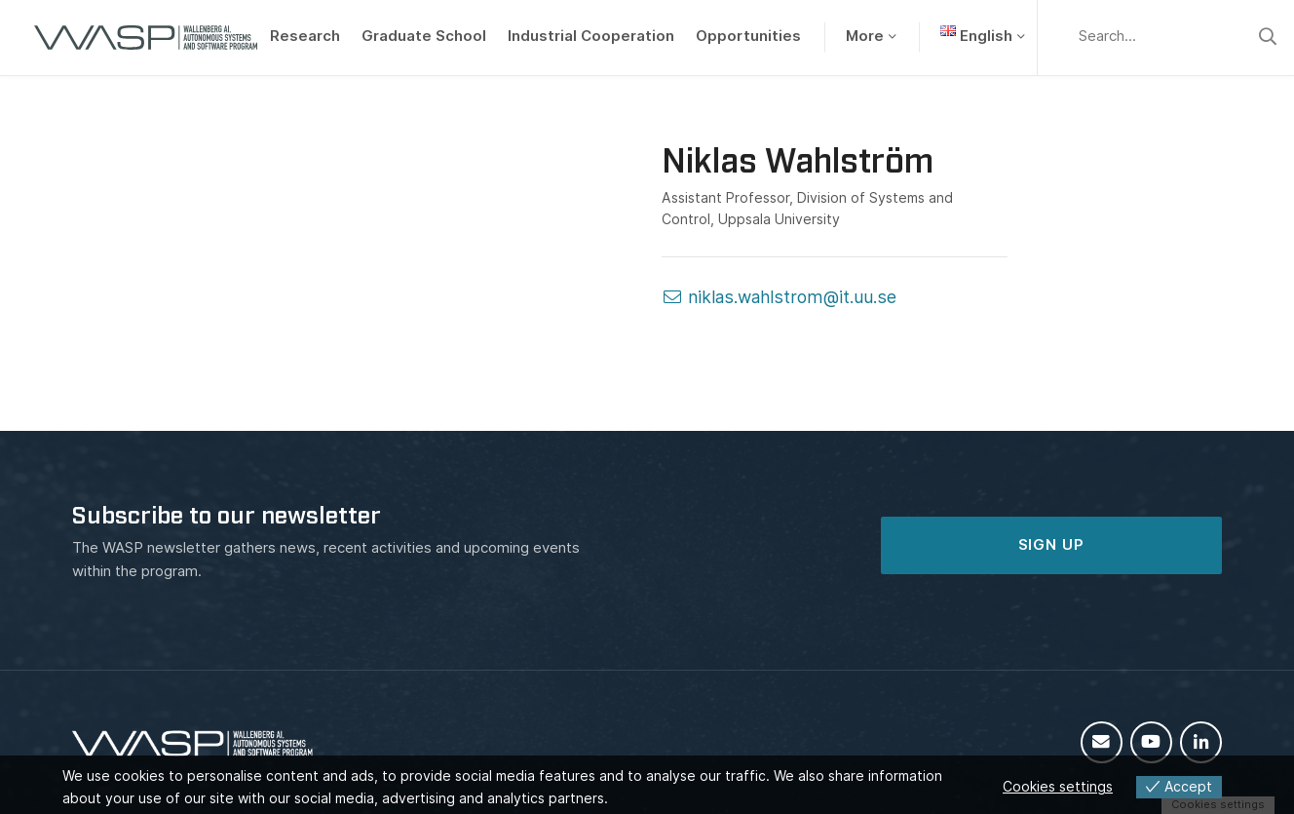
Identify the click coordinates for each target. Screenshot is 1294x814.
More (865, 36)
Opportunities (748, 36)
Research (305, 36)
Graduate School (424, 36)
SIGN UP (1051, 545)
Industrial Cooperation (591, 36)
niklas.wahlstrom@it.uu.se (779, 297)
